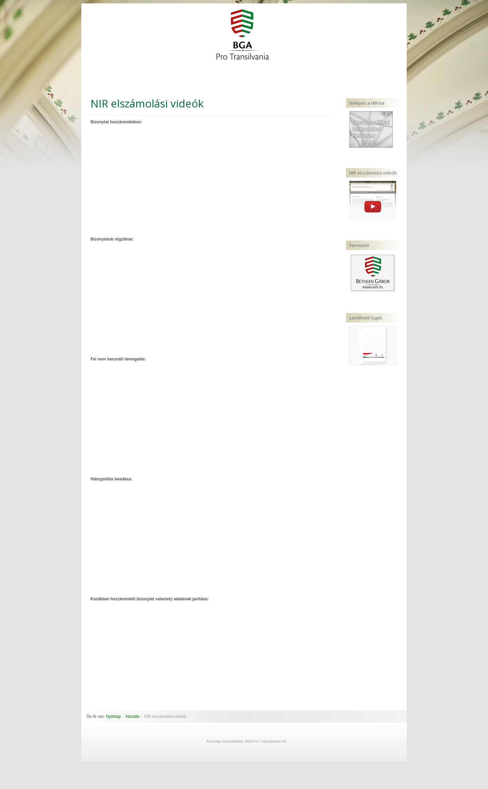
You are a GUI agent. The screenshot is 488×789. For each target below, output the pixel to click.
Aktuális (132, 716)
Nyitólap (113, 716)
